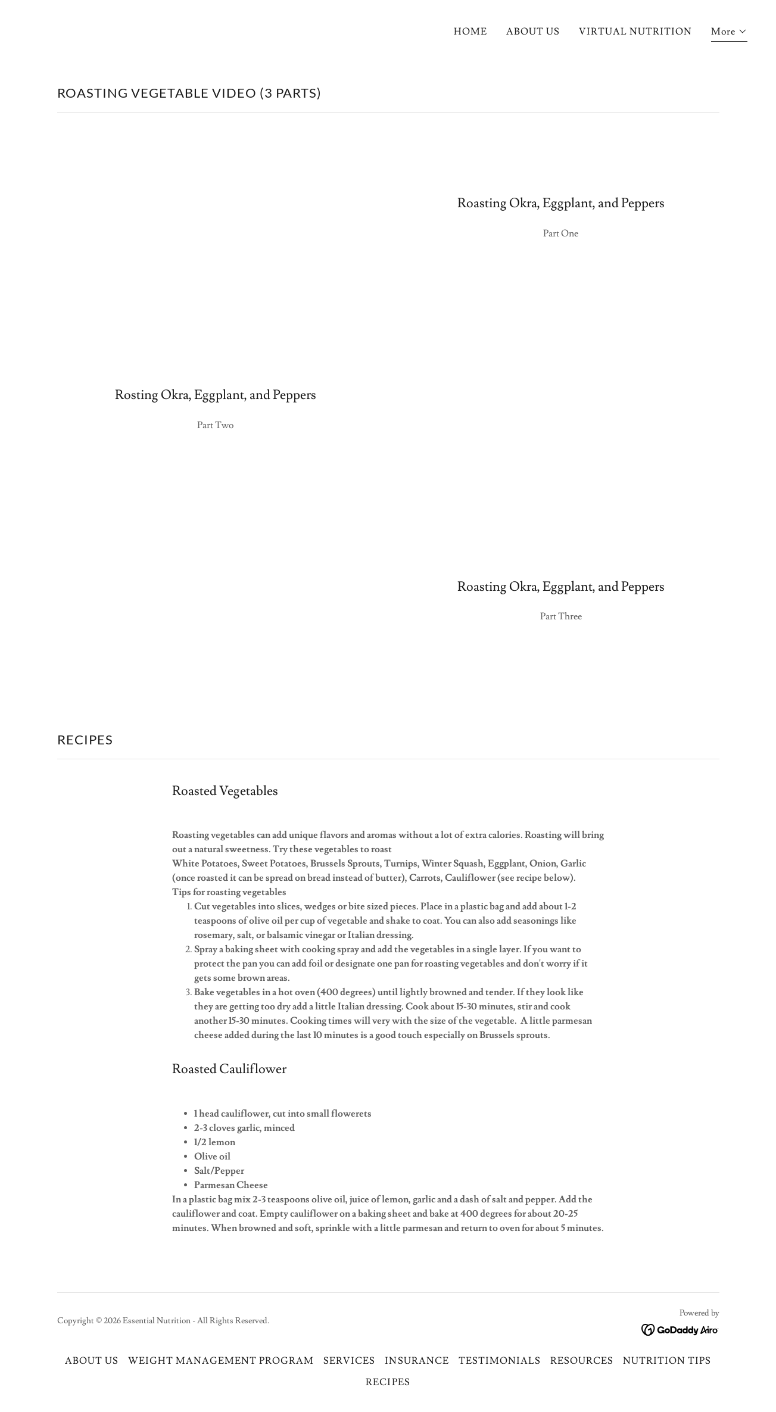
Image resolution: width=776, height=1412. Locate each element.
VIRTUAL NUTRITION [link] (635, 32)
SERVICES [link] (349, 1361)
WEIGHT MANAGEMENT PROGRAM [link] (221, 1361)
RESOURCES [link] (581, 1361)
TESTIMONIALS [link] (500, 1361)
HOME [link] (470, 32)
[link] (680, 1328)
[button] (729, 33)
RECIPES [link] (388, 1382)
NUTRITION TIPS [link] (667, 1361)
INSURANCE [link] (416, 1361)
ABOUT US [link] (533, 32)
